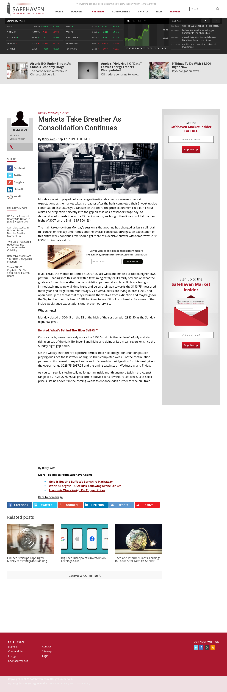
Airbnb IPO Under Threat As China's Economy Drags (50, 65)
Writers (175, 11)
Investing (97, 11)
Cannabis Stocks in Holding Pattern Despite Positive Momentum (18, 232)
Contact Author (17, 138)
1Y (144, 21)
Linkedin (15, 189)
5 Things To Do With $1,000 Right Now (191, 65)
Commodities (121, 11)
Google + (15, 182)
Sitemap (47, 651)
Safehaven (16, 642)
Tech (159, 11)
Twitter (15, 175)
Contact (46, 646)
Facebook (16, 168)
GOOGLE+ (69, 505)
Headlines (175, 20)
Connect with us (206, 642)
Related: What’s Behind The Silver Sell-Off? (68, 330)
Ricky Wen (49, 139)
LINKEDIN (94, 505)
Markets (76, 11)
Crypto (143, 11)
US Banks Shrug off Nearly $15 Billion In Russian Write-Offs (18, 219)
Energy (12, 656)
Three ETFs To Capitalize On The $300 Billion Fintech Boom (18, 271)
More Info (15, 135)
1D (128, 21)
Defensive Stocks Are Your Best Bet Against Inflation (19, 258)
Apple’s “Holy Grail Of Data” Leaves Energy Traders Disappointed (121, 66)
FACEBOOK (18, 505)
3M (139, 21)
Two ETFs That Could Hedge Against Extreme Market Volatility (19, 246)
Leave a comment (84, 575)
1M (133, 21)
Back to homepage (50, 497)
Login (45, 656)
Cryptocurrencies (18, 661)
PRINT (144, 505)
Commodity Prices (15, 20)
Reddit (14, 196)
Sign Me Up (191, 149)
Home (59, 11)
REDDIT (119, 505)
